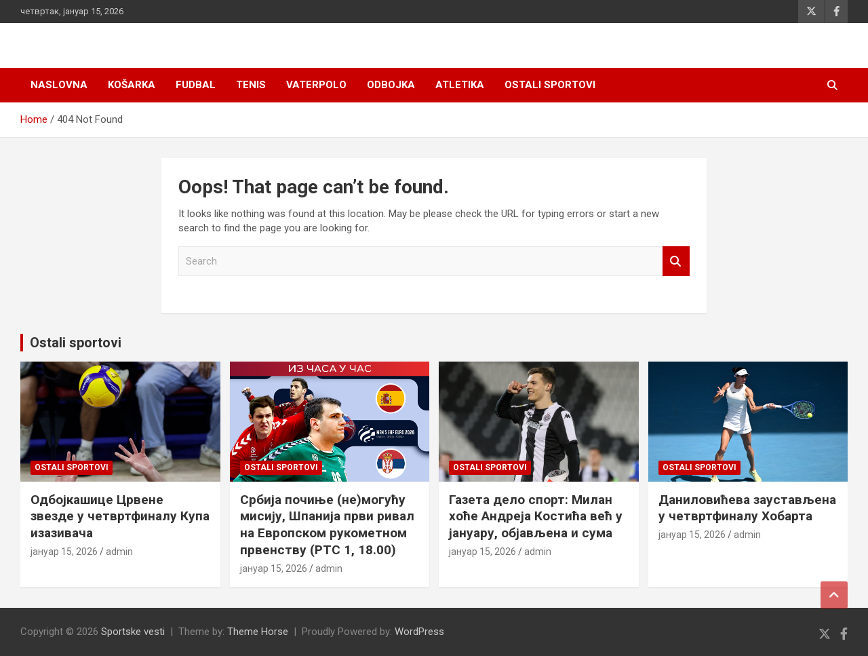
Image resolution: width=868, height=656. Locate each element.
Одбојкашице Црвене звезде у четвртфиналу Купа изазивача (120, 516)
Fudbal (196, 85)
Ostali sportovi (550, 85)
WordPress (419, 631)
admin (119, 551)
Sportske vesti (133, 631)
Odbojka (391, 85)
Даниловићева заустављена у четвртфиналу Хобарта (747, 508)
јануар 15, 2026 (64, 551)
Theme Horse (257, 631)
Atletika (459, 85)
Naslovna (59, 85)
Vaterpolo (316, 85)
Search (676, 261)
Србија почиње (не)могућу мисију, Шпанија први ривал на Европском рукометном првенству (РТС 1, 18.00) (327, 525)
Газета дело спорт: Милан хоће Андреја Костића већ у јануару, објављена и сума (536, 516)
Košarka (131, 85)
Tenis (251, 85)
